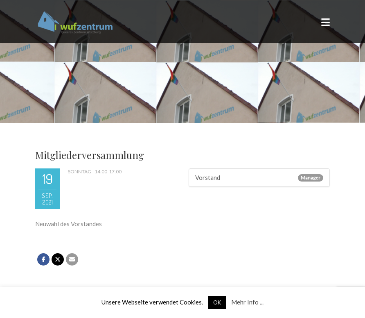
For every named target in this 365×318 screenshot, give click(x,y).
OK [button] (217, 302)
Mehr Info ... (247, 302)
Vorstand (207, 177)
